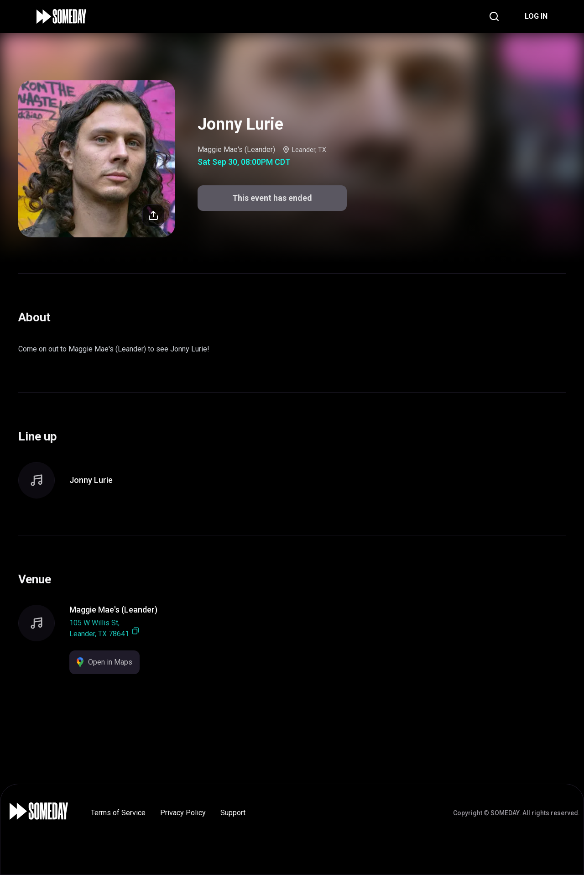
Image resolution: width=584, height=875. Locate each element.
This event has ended (272, 198)
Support (232, 812)
